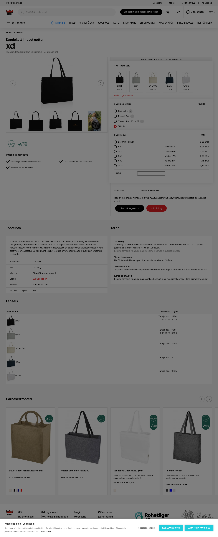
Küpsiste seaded (146, 528)
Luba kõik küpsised (199, 528)
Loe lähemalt (45, 531)
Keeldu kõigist (171, 528)
